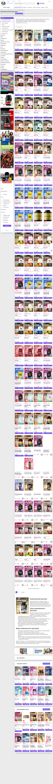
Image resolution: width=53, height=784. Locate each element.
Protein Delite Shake (37, 44)
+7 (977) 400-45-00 (9, 3)
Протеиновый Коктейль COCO (46, 451)
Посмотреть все (46, 663)
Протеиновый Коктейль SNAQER (18, 474)
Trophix (44, 44)
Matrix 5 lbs (36, 247)
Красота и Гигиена (36, 7)
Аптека (46, 7)
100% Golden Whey (18, 157)
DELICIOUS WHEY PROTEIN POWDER (46, 428)
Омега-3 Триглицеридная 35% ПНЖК (48, 680)
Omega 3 (24, 679)
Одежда (42, 7)
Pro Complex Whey (18, 44)
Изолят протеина (27, 13)
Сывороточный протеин (10, 13)
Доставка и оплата (3, 1)
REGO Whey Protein (46, 515)
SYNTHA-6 (17, 360)
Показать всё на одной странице (33, 588)
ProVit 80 (26, 202)
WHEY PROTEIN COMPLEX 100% (18, 203)
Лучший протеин (15, 15)
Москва (50, 1)
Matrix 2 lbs (17, 112)
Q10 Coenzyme (17, 679)
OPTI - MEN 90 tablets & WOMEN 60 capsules (41, 680)
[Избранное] (48, 3)
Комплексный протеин (18, 43)
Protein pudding (37, 473)
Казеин (32, 13)
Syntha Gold (36, 225)
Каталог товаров (7, 7)
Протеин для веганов (37, 13)
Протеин (3, 13)
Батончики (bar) (21, 15)
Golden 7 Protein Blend (28, 515)
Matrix (35, 67)
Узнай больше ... (25, 22)
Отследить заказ (14, 1)
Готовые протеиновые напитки (6, 15)
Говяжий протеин (45, 13)
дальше (23, 592)
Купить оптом (8, 1)
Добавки (25, 7)
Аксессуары (29, 7)
